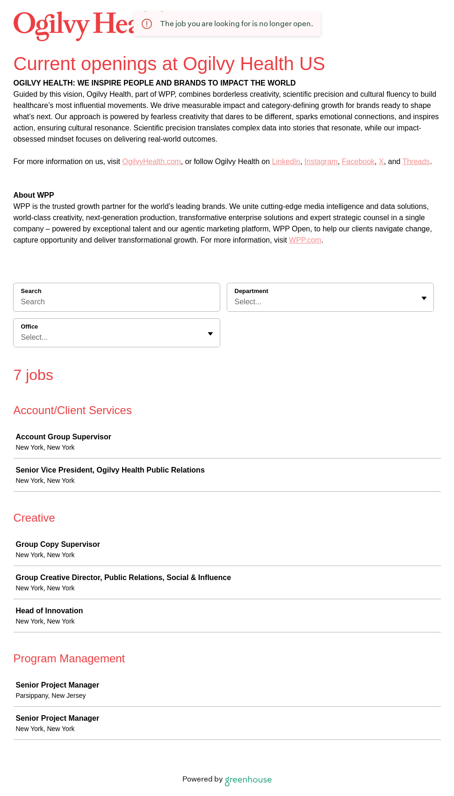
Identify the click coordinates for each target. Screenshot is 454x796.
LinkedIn (286, 161)
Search (31, 290)
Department (251, 290)
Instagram (321, 161)
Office (29, 326)
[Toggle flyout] (424, 298)
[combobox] (236, 302)
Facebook (358, 161)
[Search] (117, 303)
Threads (416, 161)
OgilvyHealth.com (151, 161)
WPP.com (305, 240)
